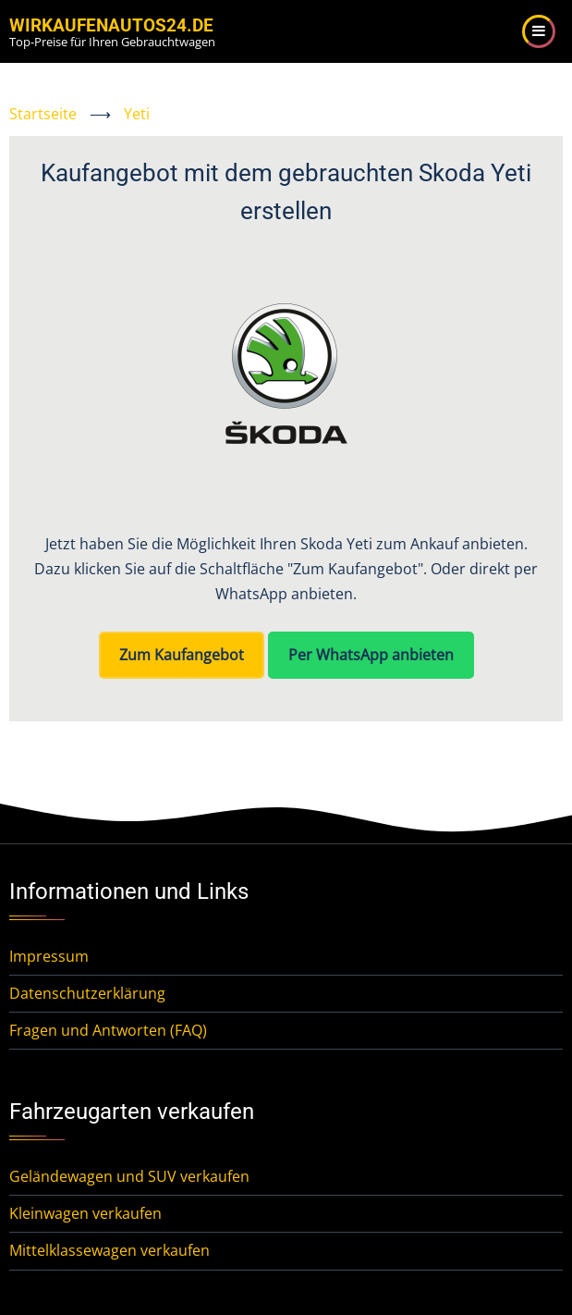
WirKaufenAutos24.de (111, 25)
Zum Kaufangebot (181, 655)
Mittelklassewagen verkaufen (109, 1250)
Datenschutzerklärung (87, 993)
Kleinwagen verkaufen (85, 1213)
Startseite (43, 114)
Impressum (49, 956)
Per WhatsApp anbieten (371, 655)
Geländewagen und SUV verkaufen (129, 1176)
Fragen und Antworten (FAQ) (108, 1030)
